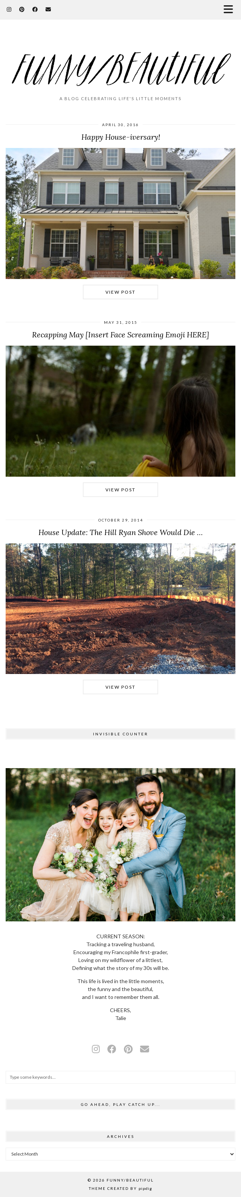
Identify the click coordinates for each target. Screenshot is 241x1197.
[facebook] (111, 1048)
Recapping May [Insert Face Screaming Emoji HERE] (120, 334)
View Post (120, 292)
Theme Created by (120, 1188)
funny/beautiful (130, 1180)
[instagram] (96, 1048)
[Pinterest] (22, 9)
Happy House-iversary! (120, 137)
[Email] (48, 9)
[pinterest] (128, 1048)
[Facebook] (35, 9)
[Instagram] (9, 9)
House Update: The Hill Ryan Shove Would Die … (120, 532)
